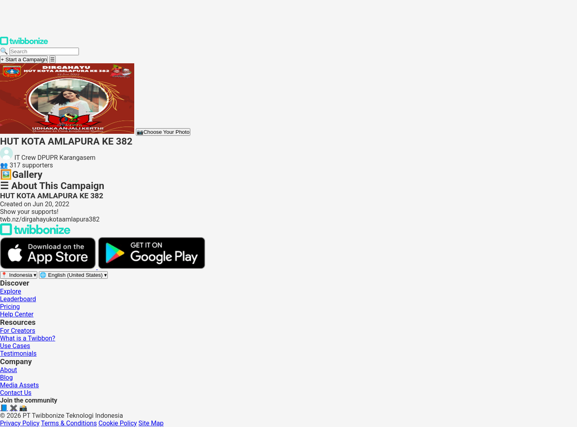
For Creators (17, 330)
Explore (10, 291)
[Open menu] (52, 59)
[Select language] (73, 275)
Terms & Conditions (69, 423)
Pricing (10, 306)
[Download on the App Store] (49, 267)
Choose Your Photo (163, 132)
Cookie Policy (118, 423)
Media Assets (19, 385)
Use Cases (15, 346)
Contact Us (16, 393)
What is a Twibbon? (27, 338)
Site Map (151, 423)
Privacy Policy (20, 423)
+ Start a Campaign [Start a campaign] (24, 59)
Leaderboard (18, 299)
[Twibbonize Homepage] (24, 43)
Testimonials (18, 353)
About (8, 370)
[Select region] (18, 275)
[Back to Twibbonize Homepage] (35, 233)
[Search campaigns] (44, 51)
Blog (6, 377)
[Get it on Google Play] (151, 267)
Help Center (17, 314)
